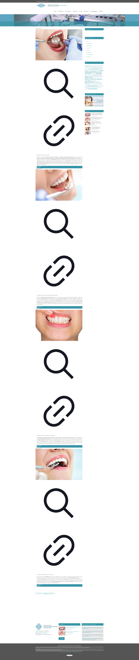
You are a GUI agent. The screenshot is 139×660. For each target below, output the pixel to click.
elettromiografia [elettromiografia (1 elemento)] (94, 76)
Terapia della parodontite (43, 155)
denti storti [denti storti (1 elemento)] (91, 75)
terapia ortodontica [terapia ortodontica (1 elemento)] (100, 86)
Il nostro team (89, 52)
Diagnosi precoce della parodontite (46, 435)
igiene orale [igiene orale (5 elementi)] (89, 78)
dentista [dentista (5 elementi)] (99, 74)
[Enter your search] (94, 32)
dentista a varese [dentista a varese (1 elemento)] (87, 75)
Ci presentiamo (89, 43)
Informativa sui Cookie (72, 652)
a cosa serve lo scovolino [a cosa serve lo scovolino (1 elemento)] (88, 65)
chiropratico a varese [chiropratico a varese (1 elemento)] (100, 66)
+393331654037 (46, 632)
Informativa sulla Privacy (63, 652)
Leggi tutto (38, 167)
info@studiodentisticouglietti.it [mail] (62, 1)
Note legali (78, 652)
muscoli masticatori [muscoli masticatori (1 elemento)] (93, 80)
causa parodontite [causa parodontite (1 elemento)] (100, 65)
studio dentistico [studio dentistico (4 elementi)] (92, 86)
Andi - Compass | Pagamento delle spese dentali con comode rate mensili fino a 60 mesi (92, 632)
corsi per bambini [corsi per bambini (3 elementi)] (93, 69)
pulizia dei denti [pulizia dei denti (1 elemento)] (99, 83)
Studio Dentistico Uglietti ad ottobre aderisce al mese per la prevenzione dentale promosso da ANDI (92, 639)
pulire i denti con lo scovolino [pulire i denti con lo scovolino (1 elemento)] (93, 83)
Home (95, 23)
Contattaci (88, 56)
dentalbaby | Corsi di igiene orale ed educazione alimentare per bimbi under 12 (92, 628)
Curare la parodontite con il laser (45, 574)
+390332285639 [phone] (52, 1)
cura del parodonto (101, 23)
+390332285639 (39, 632)
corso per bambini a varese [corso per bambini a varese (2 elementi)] (94, 70)
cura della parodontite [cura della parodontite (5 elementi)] (94, 71)
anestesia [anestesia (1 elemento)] (93, 65)
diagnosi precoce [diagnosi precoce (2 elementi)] (88, 76)
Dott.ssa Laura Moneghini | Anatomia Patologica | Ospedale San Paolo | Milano (92, 635)
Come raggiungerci (90, 54)
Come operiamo (89, 45)
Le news (88, 50)
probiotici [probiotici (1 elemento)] (100, 82)
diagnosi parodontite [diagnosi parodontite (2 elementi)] (97, 75)
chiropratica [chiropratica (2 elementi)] (87, 66)
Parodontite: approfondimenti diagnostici (47, 295)
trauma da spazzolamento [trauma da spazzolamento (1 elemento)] (93, 87)
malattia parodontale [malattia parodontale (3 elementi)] (90, 79)
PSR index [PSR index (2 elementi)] (87, 83)
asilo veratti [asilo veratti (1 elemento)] (96, 65)
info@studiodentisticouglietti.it (41, 633)
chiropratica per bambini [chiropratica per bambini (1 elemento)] (93, 66)
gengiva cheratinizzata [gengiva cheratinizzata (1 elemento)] (100, 76)
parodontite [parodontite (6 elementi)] (89, 82)
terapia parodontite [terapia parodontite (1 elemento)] (87, 87)
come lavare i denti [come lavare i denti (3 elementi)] (97, 68)
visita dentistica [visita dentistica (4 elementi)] (92, 89)
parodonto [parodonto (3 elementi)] (96, 82)
